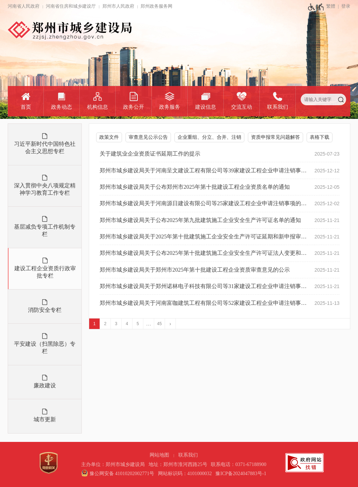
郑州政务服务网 (156, 6)
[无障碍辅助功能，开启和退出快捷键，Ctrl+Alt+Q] (316, 7)
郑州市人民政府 (118, 6)
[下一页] (170, 323)
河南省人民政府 (24, 6)
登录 (345, 6)
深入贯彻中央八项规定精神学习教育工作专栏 (45, 189)
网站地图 (159, 455)
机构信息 (97, 107)
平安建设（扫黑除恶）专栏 (45, 347)
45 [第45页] (159, 323)
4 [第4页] (127, 323)
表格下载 (319, 137)
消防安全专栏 (45, 310)
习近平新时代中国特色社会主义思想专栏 (45, 147)
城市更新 (45, 419)
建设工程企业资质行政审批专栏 (45, 272)
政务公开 (133, 107)
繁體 (330, 6)
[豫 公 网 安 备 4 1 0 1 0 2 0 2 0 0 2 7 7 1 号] (117, 473)
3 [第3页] (116, 323)
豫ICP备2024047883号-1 (240, 473)
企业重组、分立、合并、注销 (209, 137)
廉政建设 (45, 385)
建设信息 (205, 107)
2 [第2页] (105, 323)
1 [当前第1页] (94, 323)
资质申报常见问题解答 (275, 137)
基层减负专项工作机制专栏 (45, 230)
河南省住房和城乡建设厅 (71, 6)
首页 (26, 107)
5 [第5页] (138, 323)
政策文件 (109, 137)
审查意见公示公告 (148, 137)
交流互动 (241, 107)
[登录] (342, 6)
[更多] (148, 323)
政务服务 (169, 107)
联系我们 (277, 107)
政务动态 (61, 107)
